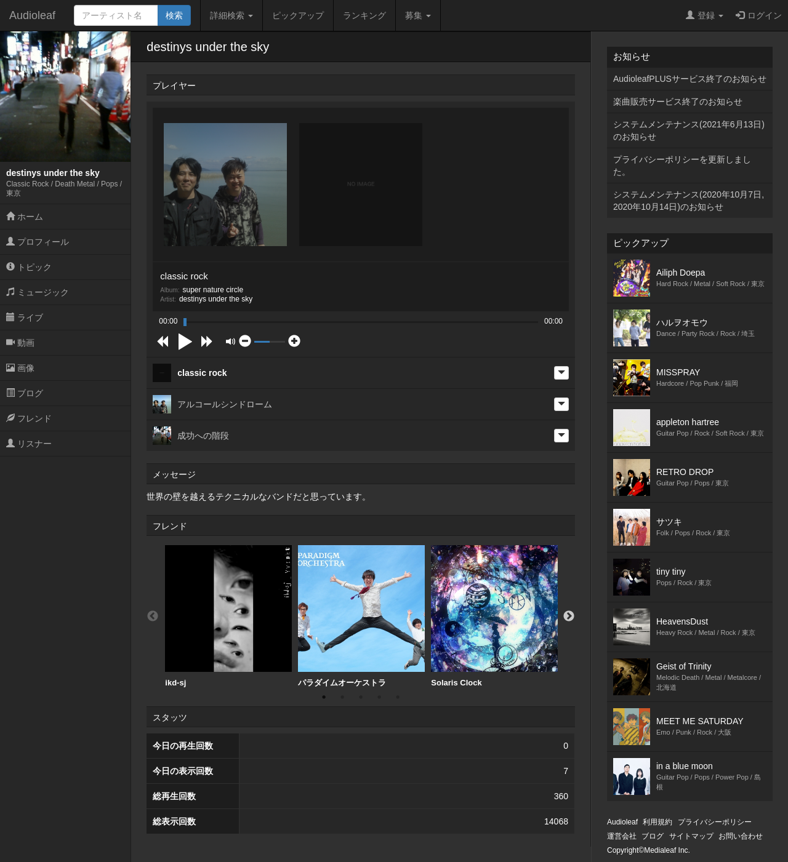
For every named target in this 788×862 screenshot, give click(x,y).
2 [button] (342, 697)
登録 (704, 15)
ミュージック (37, 292)
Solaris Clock (494, 616)
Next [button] (569, 616)
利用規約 (657, 822)
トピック (29, 267)
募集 (418, 15)
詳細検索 (231, 15)
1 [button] (324, 697)
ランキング (364, 15)
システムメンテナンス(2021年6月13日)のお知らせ (689, 130)
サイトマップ (691, 836)
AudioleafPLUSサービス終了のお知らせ (689, 79)
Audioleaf (32, 15)
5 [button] (398, 697)
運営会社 (622, 836)
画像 (20, 368)
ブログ (24, 393)
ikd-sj (228, 616)
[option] (228, 616)
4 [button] (379, 697)
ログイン (759, 15)
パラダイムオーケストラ (361, 616)
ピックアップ (298, 15)
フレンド (29, 418)
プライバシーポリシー (715, 822)
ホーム (24, 216)
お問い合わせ (740, 836)
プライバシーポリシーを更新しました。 (682, 165)
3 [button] (361, 697)
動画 (20, 343)
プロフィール (37, 242)
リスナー (29, 444)
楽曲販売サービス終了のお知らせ (677, 101)
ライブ (24, 317)
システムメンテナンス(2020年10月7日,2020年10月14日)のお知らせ (688, 201)
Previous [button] (153, 616)
